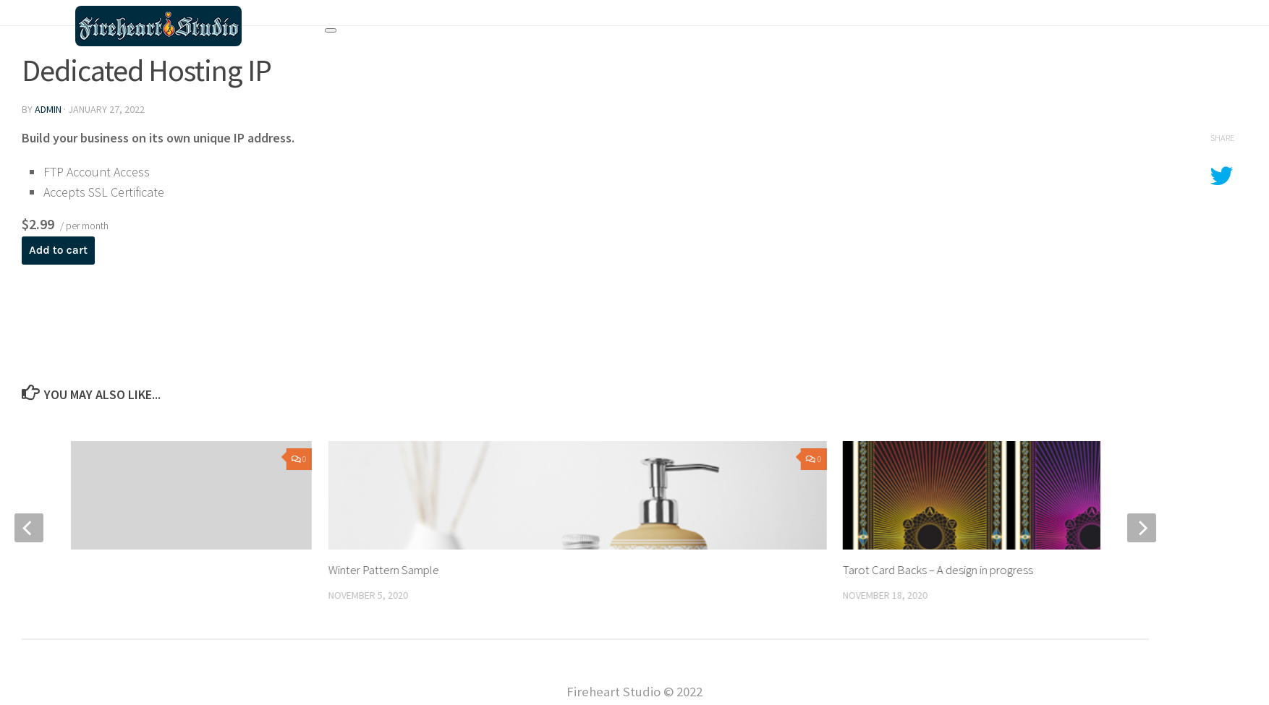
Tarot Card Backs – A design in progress (938, 570)
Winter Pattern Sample (383, 570)
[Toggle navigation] (330, 30)
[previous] (28, 527)
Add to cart (58, 250)
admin (48, 109)
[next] (1141, 527)
